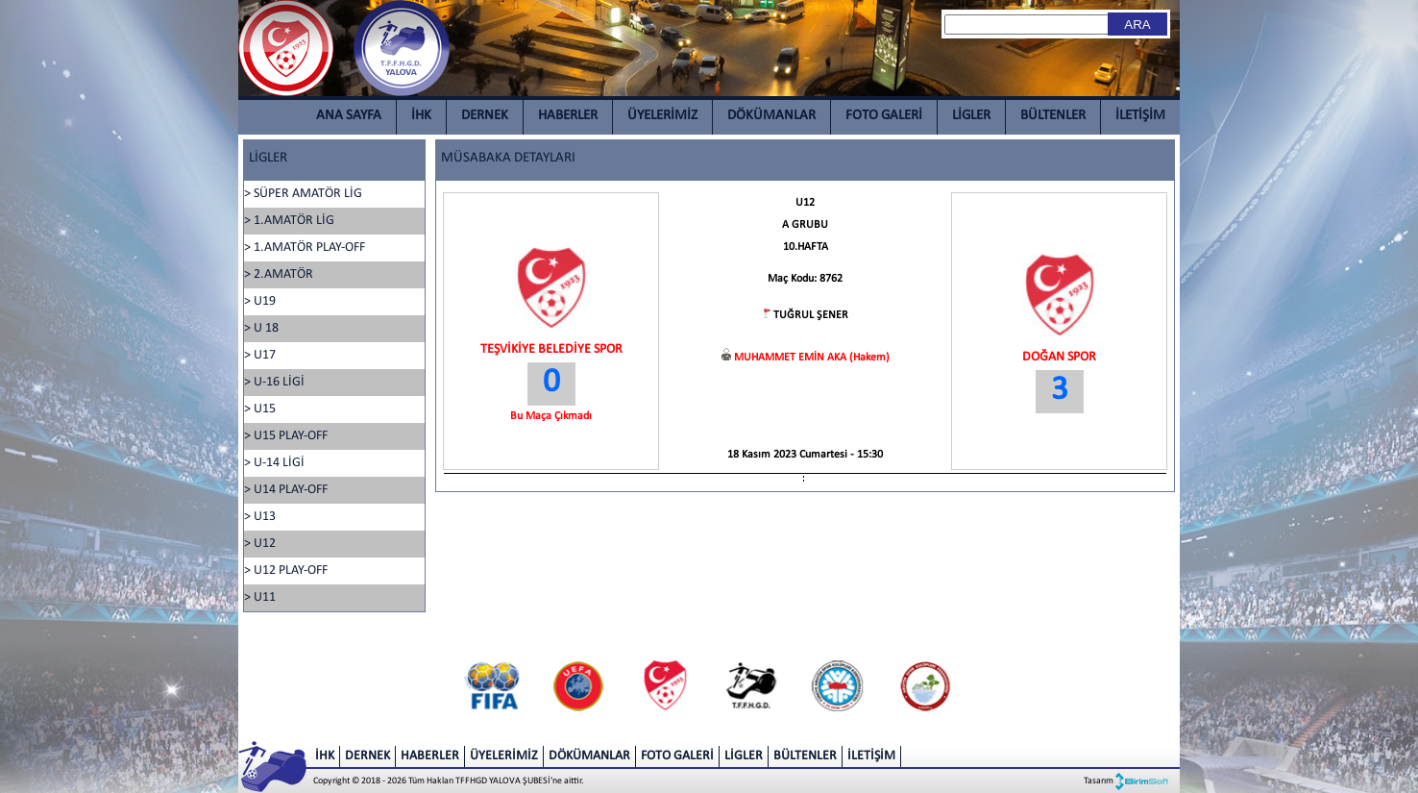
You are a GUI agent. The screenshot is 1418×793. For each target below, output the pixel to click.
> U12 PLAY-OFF (286, 570)
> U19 (260, 301)
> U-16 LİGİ (274, 382)
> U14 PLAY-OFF (286, 490)
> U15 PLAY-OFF (286, 436)
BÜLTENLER (1053, 116)
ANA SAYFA (348, 116)
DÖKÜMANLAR (771, 116)
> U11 (260, 597)
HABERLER (568, 116)
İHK (421, 116)
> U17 (260, 355)
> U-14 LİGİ (274, 463)
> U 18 (261, 328)
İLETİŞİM (1140, 116)
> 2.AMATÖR (278, 274)
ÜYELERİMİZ (662, 116)
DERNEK (484, 116)
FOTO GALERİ (883, 116)
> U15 (260, 409)
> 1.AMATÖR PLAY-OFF (304, 247)
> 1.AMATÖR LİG (289, 220)
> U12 (260, 543)
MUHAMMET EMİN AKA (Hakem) (812, 357)
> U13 (260, 516)
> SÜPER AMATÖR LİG (303, 193)
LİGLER (971, 116)
